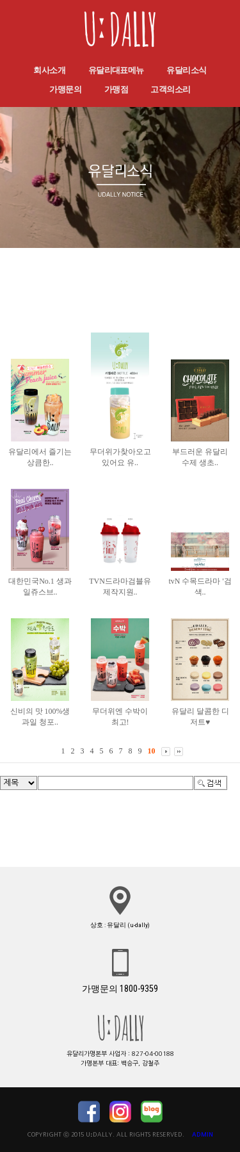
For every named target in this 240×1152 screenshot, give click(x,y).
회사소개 (49, 70)
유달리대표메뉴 (116, 70)
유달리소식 (186, 70)
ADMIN (202, 1134)
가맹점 (116, 89)
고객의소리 (170, 89)
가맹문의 (65, 89)
